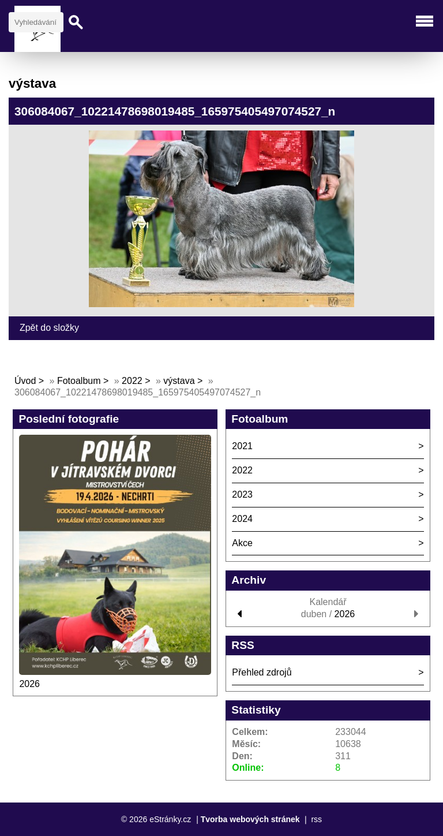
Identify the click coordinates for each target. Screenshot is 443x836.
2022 (132, 381)
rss (316, 819)
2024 (242, 519)
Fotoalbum (79, 381)
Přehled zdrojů (261, 672)
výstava (178, 381)
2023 (242, 494)
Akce (242, 543)
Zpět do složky (49, 328)
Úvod (25, 381)
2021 (242, 446)
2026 (29, 684)
